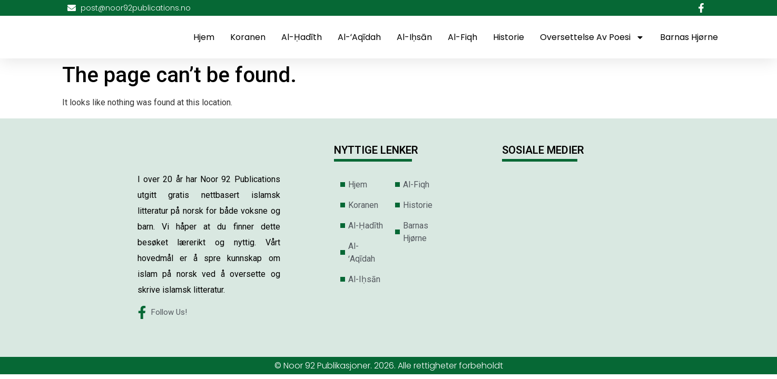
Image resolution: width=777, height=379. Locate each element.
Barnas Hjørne (689, 37)
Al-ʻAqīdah (359, 37)
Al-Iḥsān (414, 37)
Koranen (247, 37)
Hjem (203, 37)
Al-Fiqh (462, 37)
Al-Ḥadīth (301, 37)
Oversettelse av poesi (592, 37)
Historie (508, 37)
